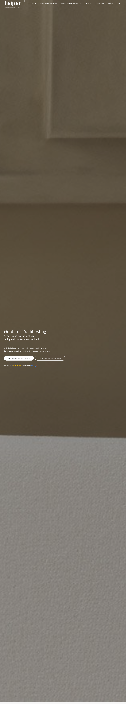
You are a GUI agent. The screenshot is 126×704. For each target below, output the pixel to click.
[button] (21, 366)
